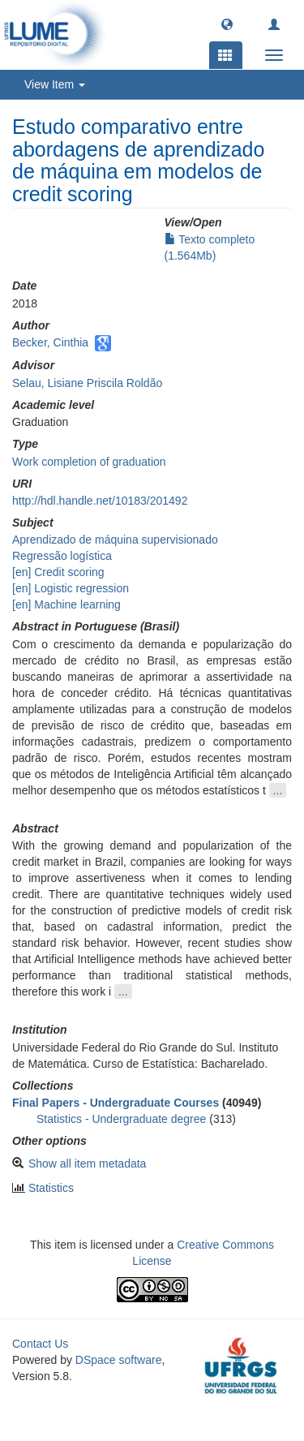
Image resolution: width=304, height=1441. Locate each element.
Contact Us (40, 1343)
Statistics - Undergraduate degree (121, 1118)
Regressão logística (62, 555)
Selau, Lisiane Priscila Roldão (87, 382)
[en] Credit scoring (58, 572)
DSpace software (118, 1359)
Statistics (51, 1187)
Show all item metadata (87, 1163)
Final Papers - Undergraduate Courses (115, 1102)
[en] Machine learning (66, 604)
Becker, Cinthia (50, 342)
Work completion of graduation (89, 461)
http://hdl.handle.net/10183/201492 (99, 500)
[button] (227, 23)
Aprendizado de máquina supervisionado (115, 539)
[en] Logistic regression (70, 588)
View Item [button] (54, 84)
